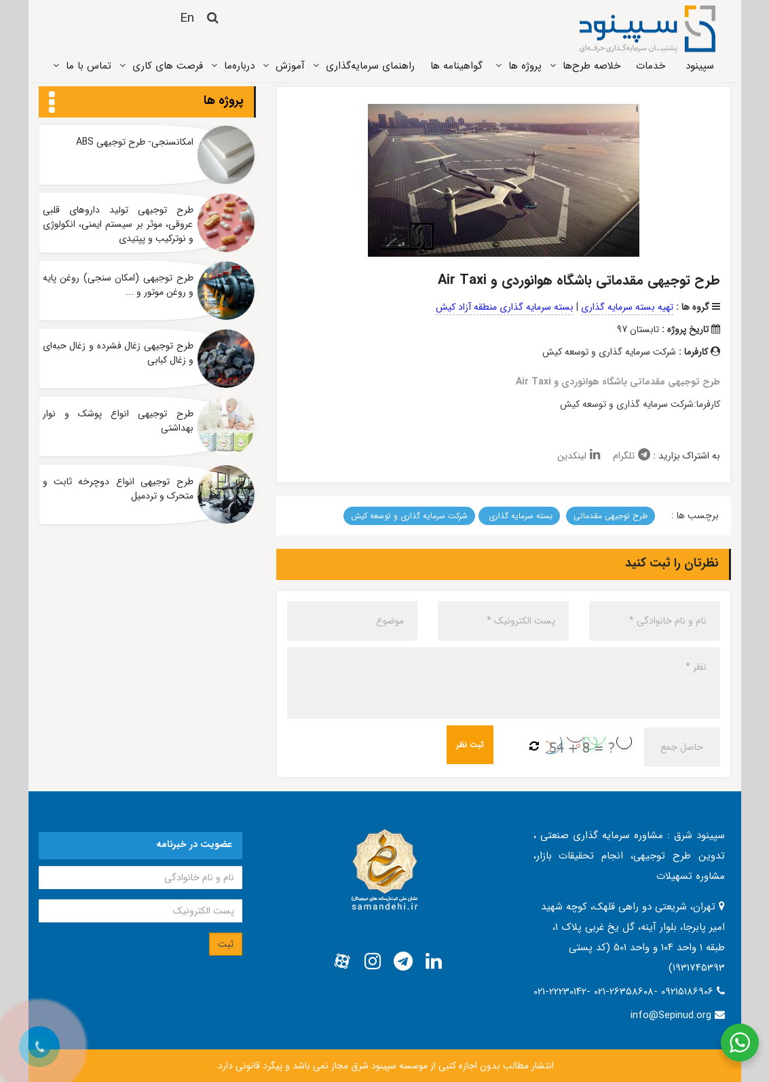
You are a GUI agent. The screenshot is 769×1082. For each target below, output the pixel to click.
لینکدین (578, 455)
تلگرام (631, 455)
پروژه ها (224, 100)
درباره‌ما (239, 66)
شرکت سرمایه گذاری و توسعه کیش (409, 515)
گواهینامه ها (456, 66)
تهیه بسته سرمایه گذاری (627, 307)
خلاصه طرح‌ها (591, 66)
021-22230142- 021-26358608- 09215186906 (625, 992)
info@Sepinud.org (671, 1015)
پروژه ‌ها (525, 66)
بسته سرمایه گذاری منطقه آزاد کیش (505, 307)
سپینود (700, 66)
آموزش (290, 66)
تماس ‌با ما (88, 66)
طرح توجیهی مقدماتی (611, 515)
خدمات (650, 66)
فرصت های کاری (167, 66)
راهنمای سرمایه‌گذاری (370, 66)
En (187, 18)
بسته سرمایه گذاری (519, 515)
